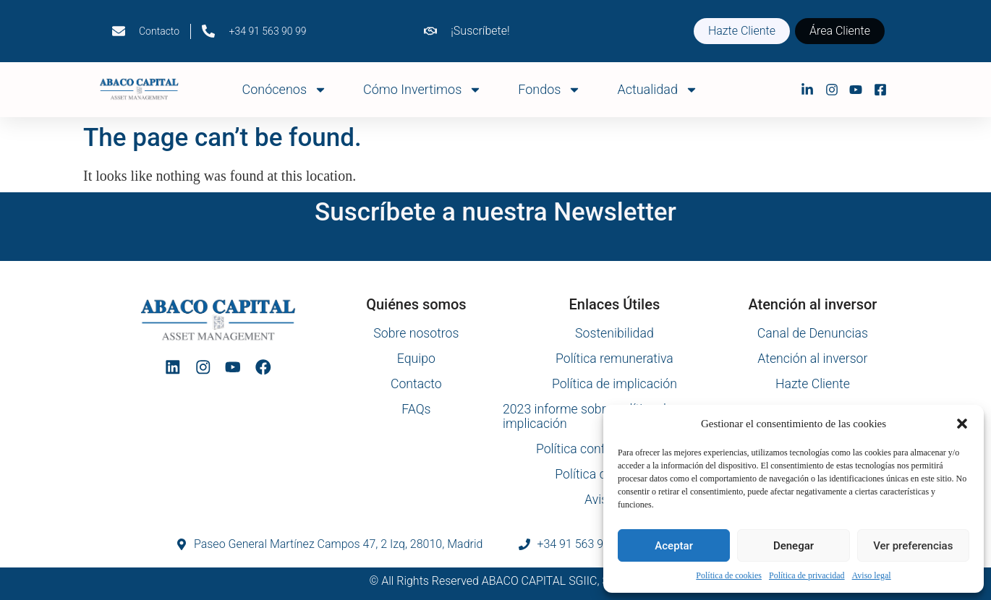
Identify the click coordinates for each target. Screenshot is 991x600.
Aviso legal (871, 575)
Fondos (549, 89)
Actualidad (657, 89)
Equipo (415, 358)
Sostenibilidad (614, 333)
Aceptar (674, 545)
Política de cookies (729, 575)
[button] (962, 423)
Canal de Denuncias (812, 333)
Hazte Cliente (813, 384)
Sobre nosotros (416, 333)
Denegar (793, 545)
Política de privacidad (807, 575)
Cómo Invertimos (422, 89)
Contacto (416, 384)
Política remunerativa (614, 358)
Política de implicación (614, 384)
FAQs (416, 409)
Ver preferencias (913, 545)
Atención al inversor (813, 358)
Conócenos (284, 89)
